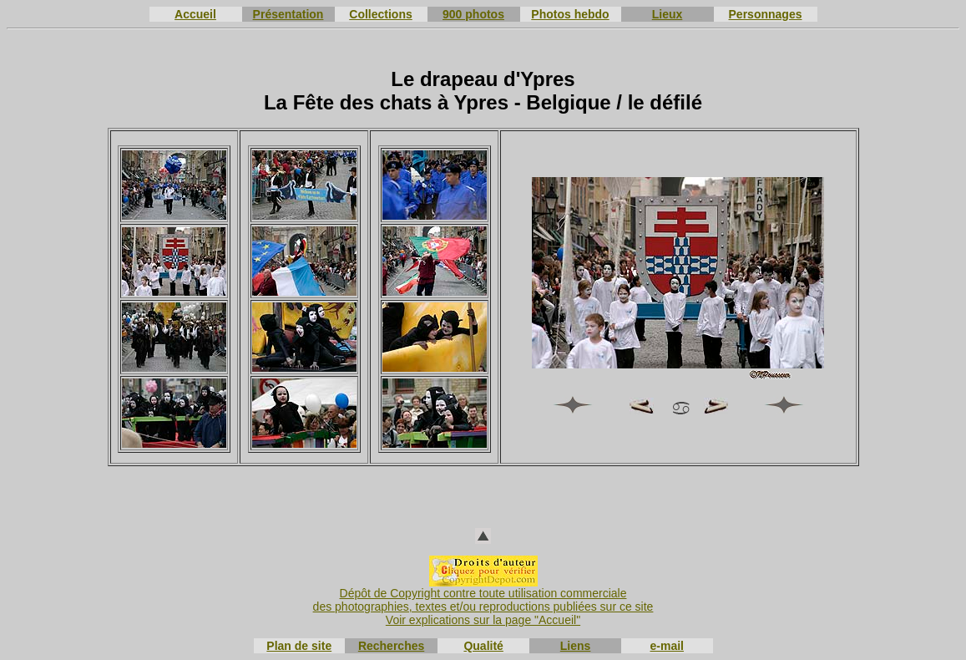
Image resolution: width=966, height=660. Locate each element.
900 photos (473, 14)
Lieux (667, 14)
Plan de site (298, 645)
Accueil (195, 14)
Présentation (288, 14)
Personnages (765, 14)
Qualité (483, 645)
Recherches (391, 645)
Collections (380, 14)
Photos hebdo (570, 14)
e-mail (667, 645)
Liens (575, 645)
